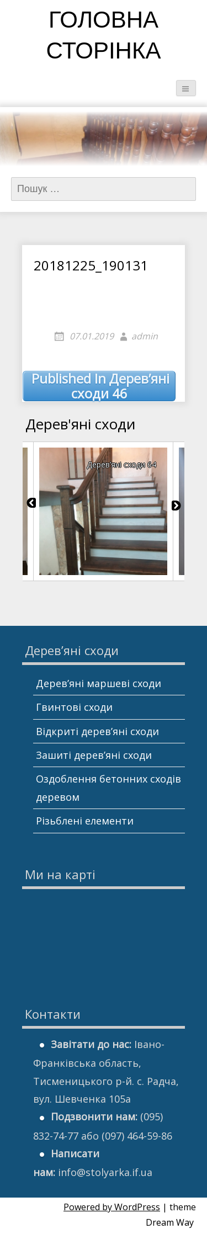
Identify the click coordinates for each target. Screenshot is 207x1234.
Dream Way (170, 1222)
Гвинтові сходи (74, 707)
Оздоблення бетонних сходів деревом (108, 787)
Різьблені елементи (85, 820)
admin (144, 336)
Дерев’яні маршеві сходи (98, 683)
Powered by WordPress (111, 1207)
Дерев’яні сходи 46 (100, 386)
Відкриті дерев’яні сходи (97, 731)
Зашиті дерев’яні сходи (94, 755)
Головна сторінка (103, 37)
